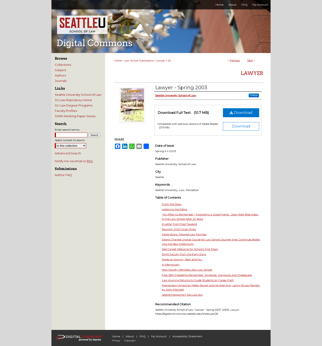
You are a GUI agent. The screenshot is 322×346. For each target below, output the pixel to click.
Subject (60, 70)
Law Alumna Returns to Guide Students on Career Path (198, 280)
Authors (60, 75)
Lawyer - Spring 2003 (181, 88)
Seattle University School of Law (78, 94)
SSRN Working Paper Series (75, 116)
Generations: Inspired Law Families (184, 234)
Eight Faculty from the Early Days (184, 254)
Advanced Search (68, 153)
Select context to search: (70, 140)
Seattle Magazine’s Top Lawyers (182, 294)
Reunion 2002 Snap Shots (179, 229)
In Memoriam (171, 264)
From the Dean (172, 204)
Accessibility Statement (187, 336)
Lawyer (161, 60)
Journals (61, 81)
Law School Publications (139, 60)
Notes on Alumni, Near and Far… (182, 259)
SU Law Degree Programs (74, 105)
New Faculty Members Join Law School (187, 269)
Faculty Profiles (66, 111)
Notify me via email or (74, 161)
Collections (63, 64)
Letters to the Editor (174, 209)
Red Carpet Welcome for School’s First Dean (190, 249)
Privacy (116, 340)
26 (169, 60)
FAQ (143, 336)
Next (250, 60)
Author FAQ (63, 175)
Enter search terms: (67, 129)
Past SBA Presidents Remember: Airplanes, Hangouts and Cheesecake (207, 275)
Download (241, 112)
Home (118, 60)
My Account (159, 336)
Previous (235, 60)
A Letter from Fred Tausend (179, 224)
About (130, 336)
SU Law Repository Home (73, 100)
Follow (253, 95)
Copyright (130, 340)
